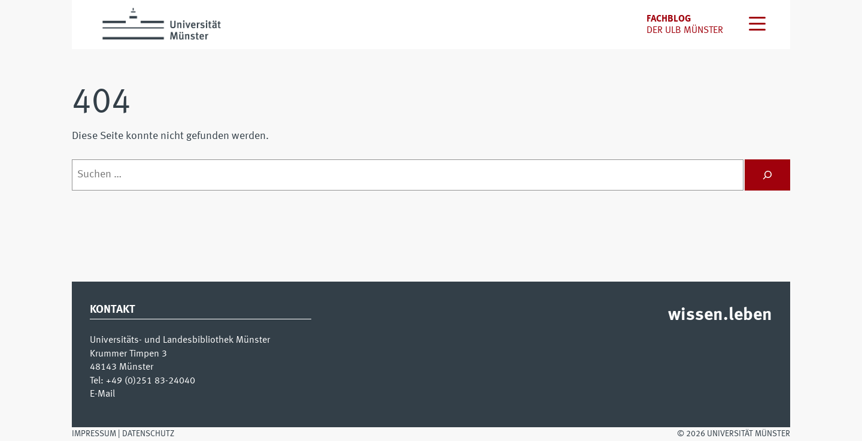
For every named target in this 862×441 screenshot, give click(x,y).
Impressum (94, 434)
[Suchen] (767, 175)
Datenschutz (148, 434)
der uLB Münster (684, 30)
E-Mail (102, 394)
